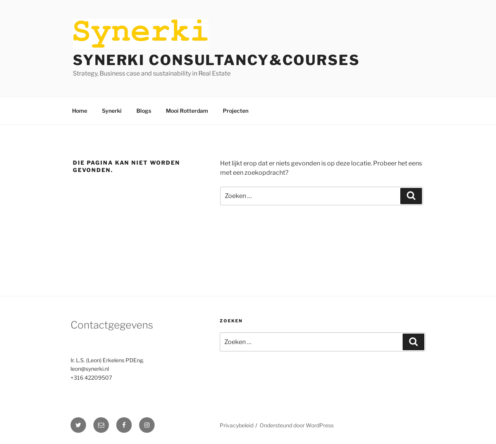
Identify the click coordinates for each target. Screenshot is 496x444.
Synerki (112, 110)
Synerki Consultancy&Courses (216, 60)
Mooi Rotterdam (187, 110)
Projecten (235, 110)
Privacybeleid (236, 425)
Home (79, 110)
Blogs (143, 110)
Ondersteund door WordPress (297, 425)
